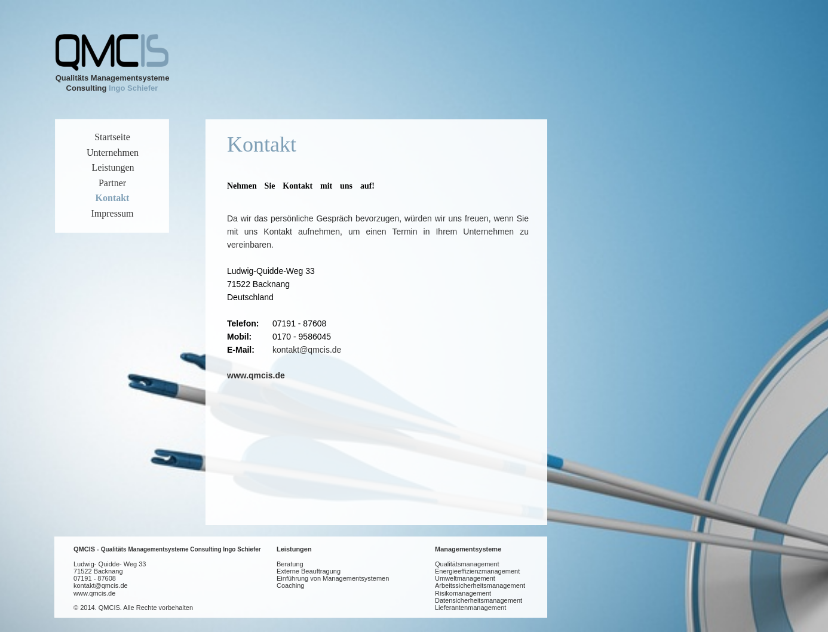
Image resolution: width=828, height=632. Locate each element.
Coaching (290, 585)
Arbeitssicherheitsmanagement (480, 585)
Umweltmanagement (465, 578)
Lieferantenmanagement (470, 607)
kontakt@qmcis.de (306, 349)
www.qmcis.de (256, 375)
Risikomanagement (463, 593)
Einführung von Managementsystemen (333, 578)
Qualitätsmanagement (467, 564)
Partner (112, 183)
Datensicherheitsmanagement (478, 600)
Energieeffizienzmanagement (477, 571)
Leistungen (294, 549)
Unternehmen (113, 152)
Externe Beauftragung (309, 571)
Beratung (290, 564)
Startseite (112, 137)
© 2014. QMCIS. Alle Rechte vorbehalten (133, 607)
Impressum (112, 213)
